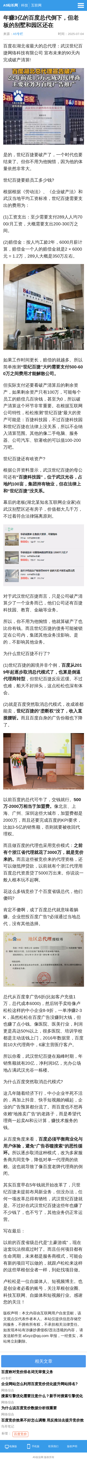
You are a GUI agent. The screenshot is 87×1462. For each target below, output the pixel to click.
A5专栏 (18, 34)
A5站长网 (10, 5)
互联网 (36, 5)
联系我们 (53, 1446)
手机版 (32, 1446)
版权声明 (72, 1446)
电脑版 (10, 1447)
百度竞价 (20, 1434)
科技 (24, 5)
